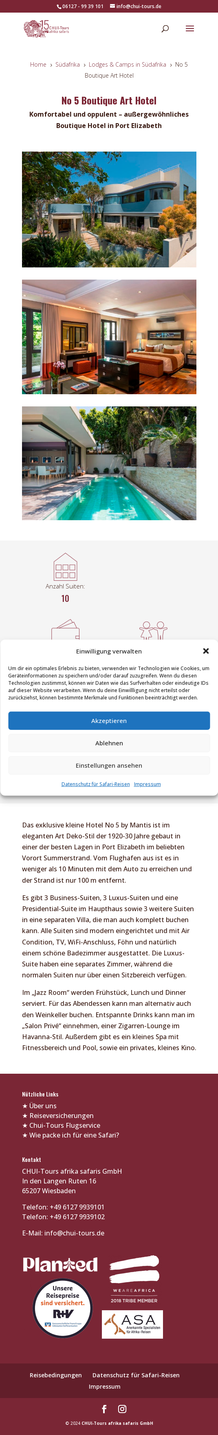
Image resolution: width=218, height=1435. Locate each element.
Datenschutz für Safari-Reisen (96, 784)
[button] (206, 651)
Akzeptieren (109, 720)
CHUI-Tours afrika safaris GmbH (117, 1423)
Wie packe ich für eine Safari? (74, 1135)
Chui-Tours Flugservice (64, 1125)
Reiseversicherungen (61, 1115)
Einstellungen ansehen (109, 765)
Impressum (147, 784)
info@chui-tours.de (73, 1233)
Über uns (43, 1105)
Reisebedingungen (56, 1375)
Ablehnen (109, 743)
